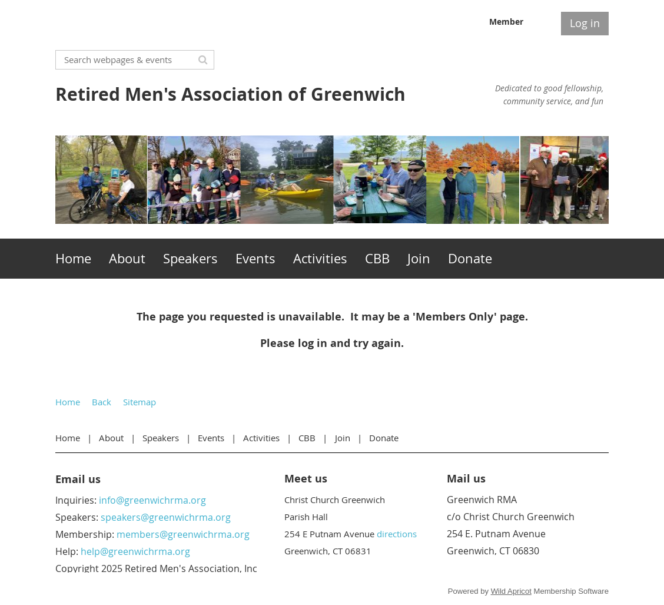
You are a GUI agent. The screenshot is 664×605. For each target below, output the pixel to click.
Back (101, 402)
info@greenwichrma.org (152, 500)
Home (67, 402)
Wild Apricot (511, 591)
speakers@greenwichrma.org (166, 517)
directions (397, 534)
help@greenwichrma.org (135, 551)
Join (342, 438)
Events (211, 438)
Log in (585, 23)
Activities (261, 438)
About (111, 438)
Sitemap (139, 402)
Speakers (160, 438)
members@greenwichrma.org (183, 534)
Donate (384, 438)
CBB (307, 438)
